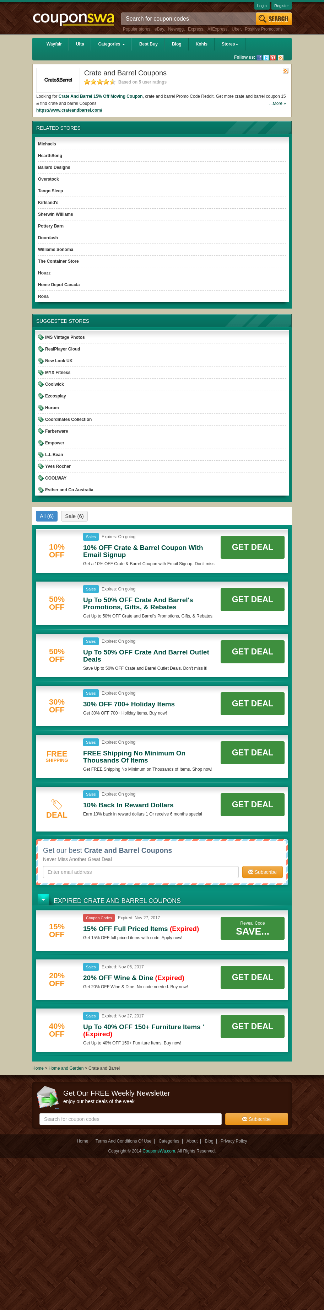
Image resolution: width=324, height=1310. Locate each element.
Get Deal (252, 547)
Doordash (48, 237)
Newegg (176, 29)
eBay (159, 29)
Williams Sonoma (55, 249)
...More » (277, 103)
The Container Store (58, 261)
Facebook (259, 57)
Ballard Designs (54, 167)
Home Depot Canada (59, 284)
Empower (54, 442)
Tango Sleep (50, 190)
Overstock (48, 179)
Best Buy (148, 44)
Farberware (56, 431)
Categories (111, 44)
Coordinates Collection (68, 419)
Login (262, 6)
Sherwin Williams (55, 214)
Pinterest (273, 57)
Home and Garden (67, 1068)
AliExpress (217, 29)
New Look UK (58, 360)
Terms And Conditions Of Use (123, 1141)
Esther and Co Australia (69, 489)
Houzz (44, 273)
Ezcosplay (55, 396)
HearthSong (50, 155)
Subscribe (262, 872)
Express (195, 29)
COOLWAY (55, 478)
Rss (281, 57)
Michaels (47, 143)
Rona (43, 296)
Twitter (266, 57)
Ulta (80, 44)
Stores (230, 44)
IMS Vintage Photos (65, 337)
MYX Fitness (57, 372)
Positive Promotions (263, 29)
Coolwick (54, 384)
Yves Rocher (58, 466)
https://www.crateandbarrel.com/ (69, 110)
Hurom (52, 407)
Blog (177, 44)
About (192, 1141)
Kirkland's (48, 202)
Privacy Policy (234, 1141)
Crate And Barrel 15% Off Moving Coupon (101, 96)
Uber (236, 29)
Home (38, 1068)
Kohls (201, 44)
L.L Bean (54, 454)
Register (281, 6)
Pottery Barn (51, 226)
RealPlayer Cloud (62, 349)
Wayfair (54, 44)
